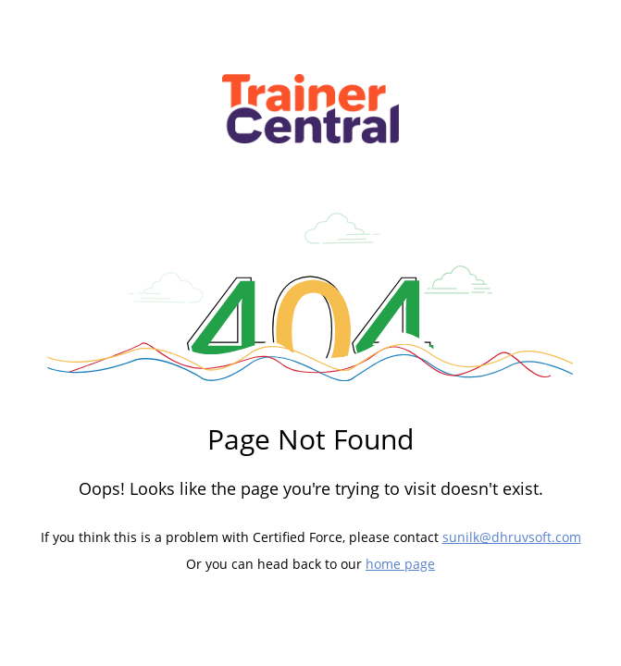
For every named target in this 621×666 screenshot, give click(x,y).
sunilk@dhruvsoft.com (511, 537)
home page (400, 564)
